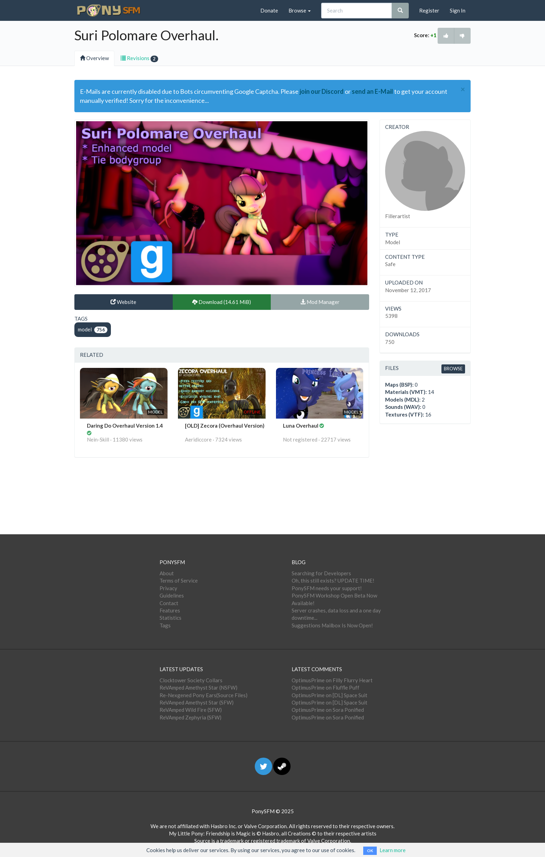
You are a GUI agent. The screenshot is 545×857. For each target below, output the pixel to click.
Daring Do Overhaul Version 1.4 (125, 425)
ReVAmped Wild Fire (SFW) (191, 710)
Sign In (457, 10)
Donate (269, 10)
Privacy (168, 588)
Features (170, 610)
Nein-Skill (98, 439)
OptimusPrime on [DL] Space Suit (329, 695)
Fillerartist (397, 216)
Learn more (393, 850)
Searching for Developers (321, 573)
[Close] (463, 89)
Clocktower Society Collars (191, 680)
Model (392, 242)
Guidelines (172, 595)
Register (429, 10)
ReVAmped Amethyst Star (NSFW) (198, 687)
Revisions (139, 58)
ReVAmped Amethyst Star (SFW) (197, 702)
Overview (94, 58)
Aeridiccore (198, 439)
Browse (299, 10)
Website (123, 302)
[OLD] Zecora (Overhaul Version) (225, 425)
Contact (169, 603)
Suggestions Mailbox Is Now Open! (332, 625)
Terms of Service (179, 580)
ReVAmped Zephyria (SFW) (190, 717)
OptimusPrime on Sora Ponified (328, 710)
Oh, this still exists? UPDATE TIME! (333, 580)
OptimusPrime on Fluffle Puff (325, 687)
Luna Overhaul (301, 425)
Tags (165, 625)
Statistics (170, 618)
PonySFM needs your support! (327, 588)
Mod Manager (320, 302)
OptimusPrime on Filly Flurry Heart (332, 680)
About (167, 573)
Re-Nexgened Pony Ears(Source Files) (203, 695)
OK (370, 850)
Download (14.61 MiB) (221, 302)
